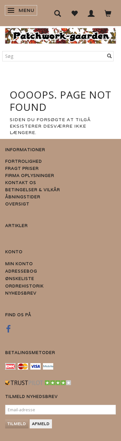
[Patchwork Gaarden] (60, 34)
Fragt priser (22, 168)
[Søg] (109, 56)
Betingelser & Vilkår (32, 190)
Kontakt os (20, 182)
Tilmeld (16, 423)
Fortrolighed (23, 161)
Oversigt (17, 204)
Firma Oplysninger (29, 175)
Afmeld (41, 423)
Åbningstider (22, 197)
